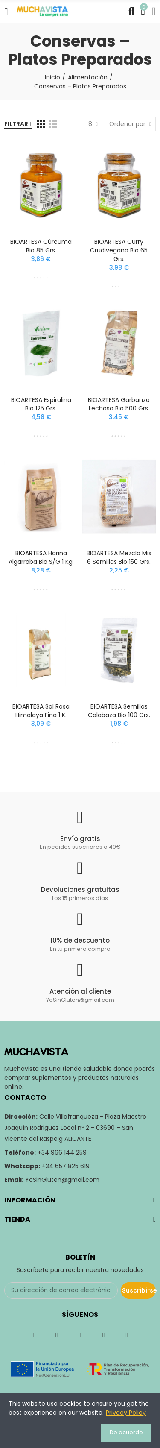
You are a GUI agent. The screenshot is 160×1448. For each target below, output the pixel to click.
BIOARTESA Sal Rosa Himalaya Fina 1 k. (41, 710)
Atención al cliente (80, 991)
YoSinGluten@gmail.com (62, 1179)
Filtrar (16, 124)
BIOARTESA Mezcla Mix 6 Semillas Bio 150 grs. (119, 557)
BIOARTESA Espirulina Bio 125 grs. (41, 404)
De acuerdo (126, 1432)
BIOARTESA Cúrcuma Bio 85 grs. (41, 246)
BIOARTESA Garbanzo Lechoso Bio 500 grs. (119, 404)
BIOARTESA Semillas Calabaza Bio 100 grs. (119, 710)
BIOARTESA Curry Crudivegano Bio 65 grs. (119, 250)
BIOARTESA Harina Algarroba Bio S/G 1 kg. (41, 557)
